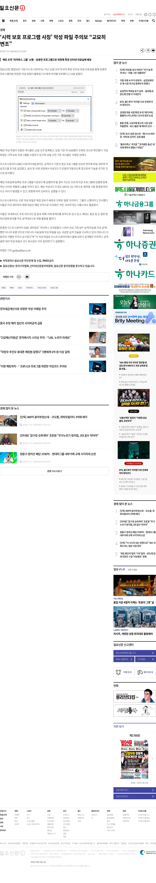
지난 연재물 (111, 824)
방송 (16, 821)
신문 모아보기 (135, 796)
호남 (64, 827)
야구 (28, 814)
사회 (1, 826)
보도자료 (50, 827)
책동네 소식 (51, 833)
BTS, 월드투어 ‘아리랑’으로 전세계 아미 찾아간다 (136, 103)
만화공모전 (126, 817)
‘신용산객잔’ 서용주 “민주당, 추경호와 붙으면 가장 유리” (133, 435)
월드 (79, 811)
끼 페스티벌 (142, 811)
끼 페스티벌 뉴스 (144, 814)
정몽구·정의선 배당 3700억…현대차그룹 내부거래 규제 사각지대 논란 (58, 454)
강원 (64, 833)
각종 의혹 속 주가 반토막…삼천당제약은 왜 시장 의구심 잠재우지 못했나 (136, 82)
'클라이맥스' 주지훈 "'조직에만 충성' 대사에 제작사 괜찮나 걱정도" (137, 146)
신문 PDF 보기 (135, 790)
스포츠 (29, 811)
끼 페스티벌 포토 (144, 821)
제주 (64, 836)
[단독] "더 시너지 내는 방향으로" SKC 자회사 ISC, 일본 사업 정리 (138, 544)
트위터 (150, 14)
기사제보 (145, 659)
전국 (64, 811)
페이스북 (145, 14)
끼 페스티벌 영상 (144, 817)
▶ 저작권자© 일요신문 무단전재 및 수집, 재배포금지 (27, 260)
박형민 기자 (8, 276)
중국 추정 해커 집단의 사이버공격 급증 (21, 323)
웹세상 (49, 830)
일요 (125, 569)
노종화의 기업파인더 (120, 630)
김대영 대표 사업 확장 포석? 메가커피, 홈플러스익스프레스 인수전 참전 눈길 (136, 114)
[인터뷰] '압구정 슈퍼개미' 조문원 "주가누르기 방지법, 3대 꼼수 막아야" (59, 435)
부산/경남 (66, 821)
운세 (108, 821)
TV (92, 817)
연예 (16, 811)
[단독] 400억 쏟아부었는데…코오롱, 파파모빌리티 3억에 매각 (53, 417)
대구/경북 (66, 824)
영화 (16, 817)
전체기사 (3, 811)
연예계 (16, 814)
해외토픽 (81, 817)
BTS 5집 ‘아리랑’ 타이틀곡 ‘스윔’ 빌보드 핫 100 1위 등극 (133, 480)
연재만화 (126, 821)
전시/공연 (50, 821)
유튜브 (154, 14)
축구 (28, 817)
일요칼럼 (110, 814)
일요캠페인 (111, 817)
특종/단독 (3, 814)
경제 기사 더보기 (54, 471)
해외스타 (81, 814)
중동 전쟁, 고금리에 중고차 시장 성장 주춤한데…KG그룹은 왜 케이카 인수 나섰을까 (137, 124)
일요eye (3, 830)
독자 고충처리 (124, 659)
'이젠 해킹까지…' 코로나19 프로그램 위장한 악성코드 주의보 (33, 366)
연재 (108, 811)
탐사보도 (110, 827)
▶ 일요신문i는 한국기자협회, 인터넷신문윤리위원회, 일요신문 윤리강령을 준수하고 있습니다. (47, 266)
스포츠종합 (30, 821)
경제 (2, 30)
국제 (79, 821)
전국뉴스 (66, 814)
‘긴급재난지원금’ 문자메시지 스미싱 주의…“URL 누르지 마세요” (35, 337)
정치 (1, 818)
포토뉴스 (94, 814)
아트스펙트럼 (118, 598)
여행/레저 (50, 817)
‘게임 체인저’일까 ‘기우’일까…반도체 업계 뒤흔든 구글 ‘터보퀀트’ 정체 (137, 555)
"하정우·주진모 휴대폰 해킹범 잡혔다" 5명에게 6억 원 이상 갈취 (35, 352)
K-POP (16, 824)
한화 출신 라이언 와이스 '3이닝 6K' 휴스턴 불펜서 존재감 (133, 383)
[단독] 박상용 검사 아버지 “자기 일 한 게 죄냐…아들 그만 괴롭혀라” (136, 71)
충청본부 (66, 830)
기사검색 (153, 21)
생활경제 (50, 824)
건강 (48, 814)
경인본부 (66, 817)
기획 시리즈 (111, 830)
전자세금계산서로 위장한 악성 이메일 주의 (23, 309)
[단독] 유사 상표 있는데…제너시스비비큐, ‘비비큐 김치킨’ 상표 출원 (137, 135)
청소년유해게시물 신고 (135, 652)
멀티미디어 (95, 811)
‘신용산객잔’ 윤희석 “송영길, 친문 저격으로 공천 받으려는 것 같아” (133, 428)
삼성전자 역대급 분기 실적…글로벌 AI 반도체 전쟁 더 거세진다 (136, 92)
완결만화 (126, 814)
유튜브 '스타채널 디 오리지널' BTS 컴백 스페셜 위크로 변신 (132, 487)
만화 (115, 686)
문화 (48, 811)
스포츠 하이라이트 (33, 824)
